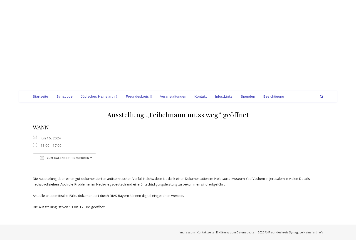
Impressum (187, 232)
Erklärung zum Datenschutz (235, 232)
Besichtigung (273, 96)
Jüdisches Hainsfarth (98, 96)
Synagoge (64, 96)
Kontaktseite (205, 232)
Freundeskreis (137, 96)
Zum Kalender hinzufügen (64, 158)
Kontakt (201, 96)
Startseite (40, 96)
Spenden (248, 96)
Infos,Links (223, 96)
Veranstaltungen (173, 96)
